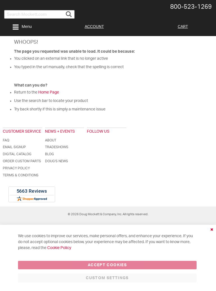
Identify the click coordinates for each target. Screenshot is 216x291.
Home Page (48, 92)
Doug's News (56, 161)
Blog (49, 154)
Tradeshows (56, 147)
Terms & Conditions (21, 175)
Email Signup (14, 147)
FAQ (6, 140)
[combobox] (39, 14)
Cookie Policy (59, 248)
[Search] (69, 12)
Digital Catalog (17, 154)
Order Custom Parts (22, 161)
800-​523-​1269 (191, 7)
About (50, 140)
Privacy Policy (16, 168)
